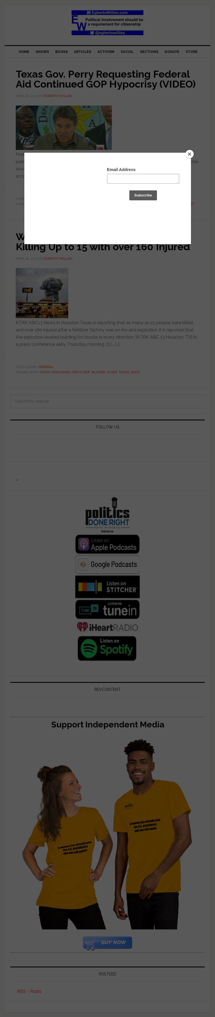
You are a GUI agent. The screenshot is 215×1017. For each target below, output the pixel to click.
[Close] (189, 154)
